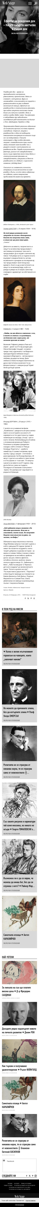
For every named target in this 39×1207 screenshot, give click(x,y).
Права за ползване (26, 1183)
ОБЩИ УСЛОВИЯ (8, 1185)
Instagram (34, 598)
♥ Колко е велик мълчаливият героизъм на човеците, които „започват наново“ (18, 655)
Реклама (10, 1183)
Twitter (28, 598)
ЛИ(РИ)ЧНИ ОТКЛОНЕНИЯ (19, 33)
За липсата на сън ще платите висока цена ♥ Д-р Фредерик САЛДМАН (16, 991)
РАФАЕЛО (7, 329)
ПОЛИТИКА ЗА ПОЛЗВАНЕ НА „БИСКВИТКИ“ (19, 1189)
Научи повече (30, 1200)
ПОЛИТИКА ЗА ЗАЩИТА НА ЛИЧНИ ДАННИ (24, 1185)
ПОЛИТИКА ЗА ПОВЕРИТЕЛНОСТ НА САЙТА (19, 1187)
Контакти (16, 1183)
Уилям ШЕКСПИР (10, 229)
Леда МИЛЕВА (9, 524)
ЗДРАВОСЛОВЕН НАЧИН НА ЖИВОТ (11, 998)
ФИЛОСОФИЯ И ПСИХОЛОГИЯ (9, 1035)
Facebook (25, 598)
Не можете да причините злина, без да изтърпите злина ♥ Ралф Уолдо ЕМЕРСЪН (18, 712)
